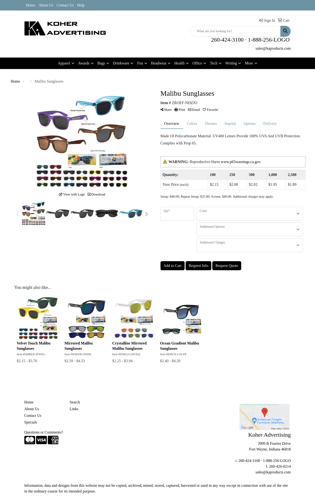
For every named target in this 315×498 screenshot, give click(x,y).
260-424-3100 (227, 40)
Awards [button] (84, 63)
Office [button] (197, 63)
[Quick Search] (236, 31)
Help (81, 5)
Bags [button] (101, 63)
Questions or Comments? (43, 432)
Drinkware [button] (121, 63)
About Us (46, 5)
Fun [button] (140, 63)
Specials (30, 422)
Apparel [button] (64, 63)
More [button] (249, 63)
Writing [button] (231, 63)
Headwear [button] (158, 63)
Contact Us (65, 5)
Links (74, 409)
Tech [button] (213, 63)
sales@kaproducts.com (273, 48)
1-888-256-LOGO (269, 40)
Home (30, 5)
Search (75, 402)
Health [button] (179, 63)
